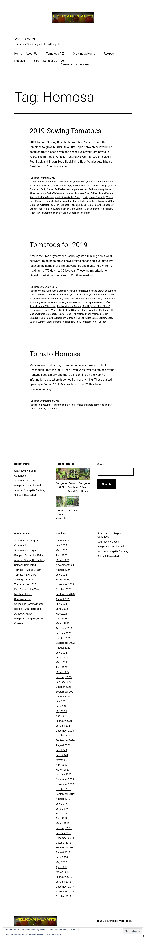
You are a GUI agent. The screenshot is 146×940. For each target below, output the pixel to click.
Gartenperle (73, 189)
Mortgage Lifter (89, 201)
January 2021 (63, 725)
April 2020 (61, 764)
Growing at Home (84, 53)
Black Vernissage (62, 185)
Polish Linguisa (78, 205)
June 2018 (62, 857)
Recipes (109, 53)
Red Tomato (77, 404)
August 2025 (63, 540)
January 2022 (63, 681)
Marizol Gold (57, 310)
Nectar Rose (48, 205)
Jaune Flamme (105, 193)
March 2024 (62, 579)
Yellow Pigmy (83, 212)
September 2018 (65, 847)
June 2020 (62, 755)
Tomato (109, 404)
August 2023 (63, 599)
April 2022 (61, 667)
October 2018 (63, 842)
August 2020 (63, 745)
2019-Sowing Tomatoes (65, 131)
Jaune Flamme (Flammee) (43, 306)
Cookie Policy (56, 935)
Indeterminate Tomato (58, 404)
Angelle (41, 181)
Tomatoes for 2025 (25, 584)
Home (18, 53)
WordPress (125, 920)
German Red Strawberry (92, 189)
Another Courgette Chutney (29, 490)
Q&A (75, 62)
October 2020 (63, 735)
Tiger (32, 212)
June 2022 (62, 657)
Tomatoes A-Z (55, 53)
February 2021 (64, 720)
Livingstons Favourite (94, 197)
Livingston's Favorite (40, 310)
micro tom (67, 201)
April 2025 (61, 555)
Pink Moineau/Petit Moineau (86, 314)
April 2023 (61, 618)
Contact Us (50, 60)
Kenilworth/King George (42, 197)
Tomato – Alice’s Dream (27, 569)
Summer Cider (83, 208)
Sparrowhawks (22, 599)
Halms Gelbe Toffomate (52, 193)
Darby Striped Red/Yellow (53, 189)
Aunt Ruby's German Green (59, 181)
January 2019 (63, 833)
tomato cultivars (53, 212)
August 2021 (63, 696)
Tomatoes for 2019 (59, 245)
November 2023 (65, 584)
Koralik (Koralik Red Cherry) (68, 197)
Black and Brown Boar (98, 290)
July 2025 (61, 545)
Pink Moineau (63, 205)
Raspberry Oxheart (65, 318)
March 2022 (62, 672)
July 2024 (61, 574)
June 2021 (62, 706)
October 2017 (63, 896)
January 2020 (63, 774)
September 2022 (65, 642)
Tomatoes (86, 321)
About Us (31, 53)
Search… (102, 464)
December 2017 (65, 886)
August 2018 (63, 852)
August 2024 (63, 569)
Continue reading (57, 166)
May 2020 (61, 759)
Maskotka (56, 201)
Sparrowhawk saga (25, 480)
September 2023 (65, 594)
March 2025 (62, 560)
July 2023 (61, 603)
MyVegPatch (25, 39)
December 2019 (65, 779)
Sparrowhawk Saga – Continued (109, 535)
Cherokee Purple (100, 185)
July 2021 (61, 701)
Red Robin (43, 208)
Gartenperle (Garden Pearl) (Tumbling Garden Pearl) (76, 298)
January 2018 (63, 881)
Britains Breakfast (81, 185)
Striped (33, 321)
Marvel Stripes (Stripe (76, 310)
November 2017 (65, 891)
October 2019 (63, 789)
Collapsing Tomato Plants (28, 603)
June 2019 (62, 808)
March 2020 (62, 769)
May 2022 (61, 662)
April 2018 (61, 867)
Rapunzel (98, 205)
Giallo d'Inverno (49, 302)
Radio (90, 205)
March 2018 (62, 871)
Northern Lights (23, 594)
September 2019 (65, 793)
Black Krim (47, 185)
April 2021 (61, 715)
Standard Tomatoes (94, 404)
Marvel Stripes (42, 201)
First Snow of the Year (26, 589)
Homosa (69, 193)
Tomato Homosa (55, 354)
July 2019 (61, 803)
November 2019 (65, 784)
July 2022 (61, 652)
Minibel (77, 201)
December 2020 (65, 730)
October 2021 (63, 686)
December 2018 (65, 837)
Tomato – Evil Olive (25, 574)
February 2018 (64, 876)
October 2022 (63, 638)
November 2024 (65, 564)
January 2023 (63, 633)
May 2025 (61, 550)
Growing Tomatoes (67, 302)
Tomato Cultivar (37, 408)
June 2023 (62, 608)
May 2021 (61, 711)
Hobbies (19, 60)
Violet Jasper (69, 212)
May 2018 (61, 862)
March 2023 (62, 623)
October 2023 (63, 589)
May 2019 (61, 813)
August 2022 (63, 647)
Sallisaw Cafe (68, 208)
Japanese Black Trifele (86, 193)
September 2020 (65, 740)
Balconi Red (80, 181)
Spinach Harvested (25, 495)
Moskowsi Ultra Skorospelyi (43, 314)
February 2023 (64, 628)
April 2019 (61, 818)
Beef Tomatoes (95, 181)
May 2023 (61, 613)
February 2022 (64, 677)
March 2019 (62, 823)
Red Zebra (55, 208)
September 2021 (65, 691)
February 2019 (64, 828)
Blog (36, 60)
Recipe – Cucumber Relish (29, 485)
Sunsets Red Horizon (101, 208)
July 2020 (61, 750)
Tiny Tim (40, 212)
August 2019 (63, 798)
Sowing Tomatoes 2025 (27, 579)
